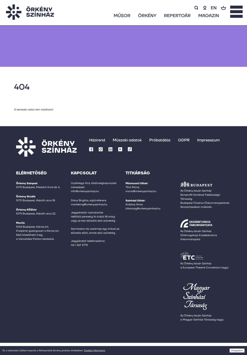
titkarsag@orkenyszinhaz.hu (143, 208)
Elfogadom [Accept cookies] (237, 350)
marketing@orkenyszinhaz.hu (89, 204)
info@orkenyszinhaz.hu (85, 191)
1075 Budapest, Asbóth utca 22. (36, 213)
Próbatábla (159, 140)
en (214, 8)
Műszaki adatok (127, 140)
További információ (94, 350)
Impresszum (208, 140)
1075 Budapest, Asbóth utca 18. (35, 200)
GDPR (184, 140)
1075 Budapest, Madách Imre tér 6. (38, 187)
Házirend (97, 140)
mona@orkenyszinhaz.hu (141, 191)
